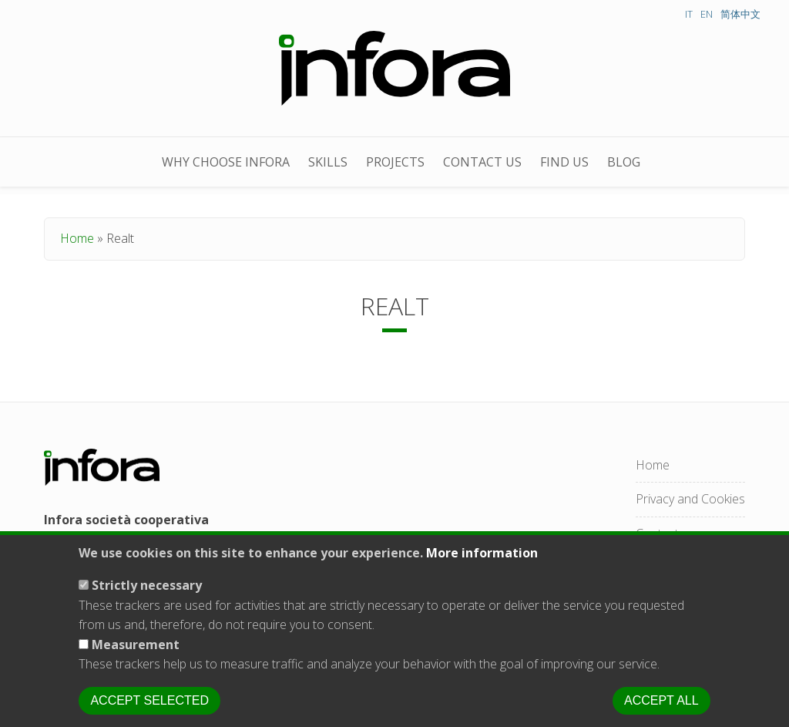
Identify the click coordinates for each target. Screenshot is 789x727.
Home (77, 238)
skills (327, 161)
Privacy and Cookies (690, 498)
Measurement (136, 659)
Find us (564, 161)
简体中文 (740, 14)
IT (689, 14)
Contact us (482, 161)
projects (395, 161)
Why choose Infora (226, 161)
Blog (623, 161)
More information (482, 567)
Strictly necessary (147, 599)
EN (706, 14)
